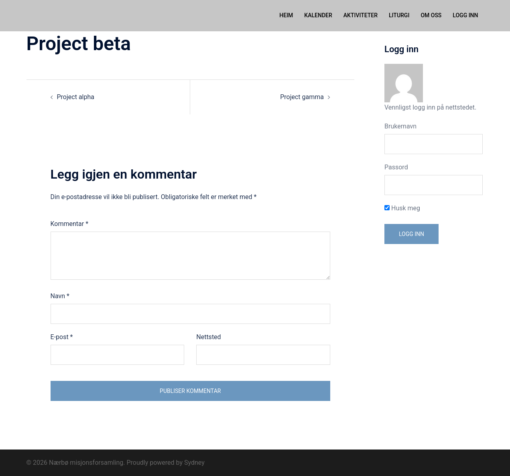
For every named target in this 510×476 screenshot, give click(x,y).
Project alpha (75, 96)
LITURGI (399, 15)
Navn (60, 295)
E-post (62, 336)
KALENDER (318, 15)
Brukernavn (400, 126)
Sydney (194, 462)
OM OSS (431, 15)
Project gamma (302, 96)
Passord (396, 167)
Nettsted (208, 336)
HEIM (286, 15)
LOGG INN (465, 15)
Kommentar (70, 223)
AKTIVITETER (360, 15)
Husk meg (402, 208)
